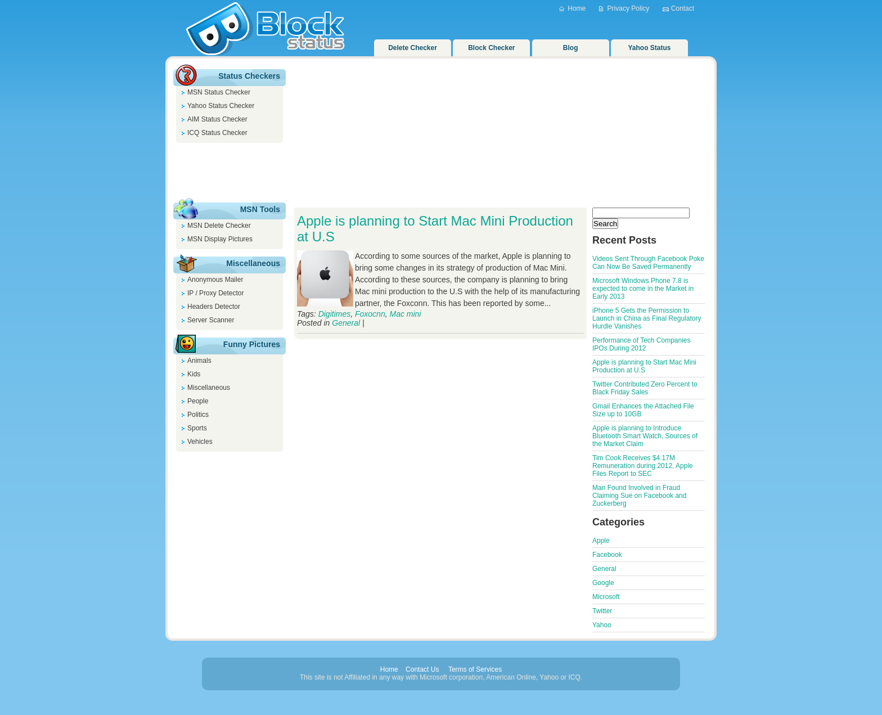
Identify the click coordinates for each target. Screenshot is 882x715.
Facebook (607, 555)
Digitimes (334, 313)
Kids (193, 374)
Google (603, 583)
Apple (601, 541)
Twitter (602, 611)
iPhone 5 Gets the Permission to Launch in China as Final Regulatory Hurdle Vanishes (646, 318)
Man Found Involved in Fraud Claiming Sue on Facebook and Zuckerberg (639, 495)
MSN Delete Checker (219, 226)
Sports (197, 428)
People (197, 401)
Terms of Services (475, 669)
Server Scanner (210, 320)
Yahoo (601, 625)
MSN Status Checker (218, 92)
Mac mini (405, 313)
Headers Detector (213, 307)
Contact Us (422, 669)
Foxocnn (370, 313)
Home (577, 8)
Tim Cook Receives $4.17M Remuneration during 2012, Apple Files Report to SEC (642, 466)
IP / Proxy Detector (215, 293)
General (346, 322)
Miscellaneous (208, 388)
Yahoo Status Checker (220, 106)
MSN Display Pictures (220, 239)
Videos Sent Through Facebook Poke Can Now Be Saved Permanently (648, 263)
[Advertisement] (229, 171)
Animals (199, 361)
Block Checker (491, 48)
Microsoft (606, 597)
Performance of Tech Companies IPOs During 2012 (641, 344)
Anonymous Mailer (215, 280)
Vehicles (200, 442)
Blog (570, 48)
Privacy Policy (629, 8)
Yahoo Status (649, 48)
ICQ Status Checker (217, 133)
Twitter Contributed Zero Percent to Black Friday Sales (645, 388)
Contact (682, 8)
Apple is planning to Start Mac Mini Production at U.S (644, 366)
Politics (198, 415)
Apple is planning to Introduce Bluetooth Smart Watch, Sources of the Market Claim (645, 436)
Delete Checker (412, 48)
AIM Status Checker (217, 119)
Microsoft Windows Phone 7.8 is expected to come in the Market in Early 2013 (643, 288)
